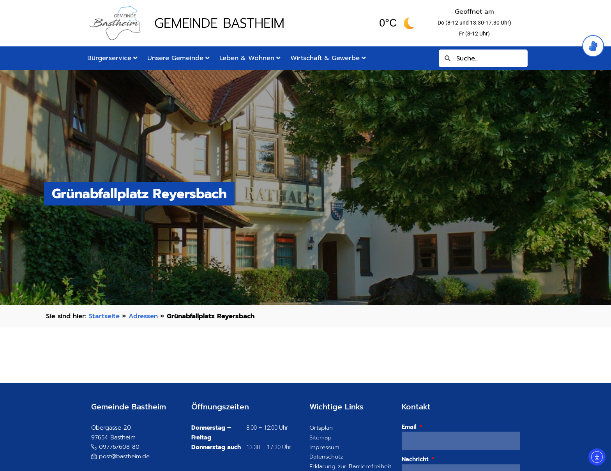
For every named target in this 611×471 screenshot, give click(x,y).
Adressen (143, 316)
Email (410, 427)
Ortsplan (321, 427)
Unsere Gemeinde (178, 58)
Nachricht (416, 459)
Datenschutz (326, 456)
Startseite (104, 316)
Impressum (324, 447)
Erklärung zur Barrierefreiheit (350, 466)
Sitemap (320, 437)
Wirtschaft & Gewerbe (328, 58)
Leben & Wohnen (250, 58)
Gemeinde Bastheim (219, 23)
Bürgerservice (112, 58)
